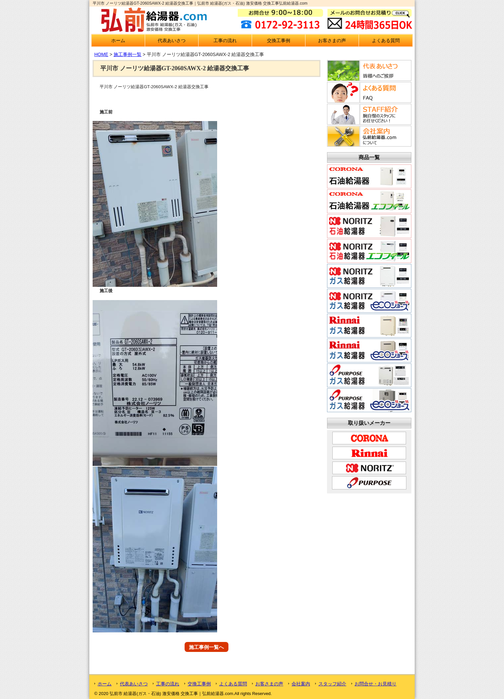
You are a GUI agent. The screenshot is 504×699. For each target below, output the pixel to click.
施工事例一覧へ (206, 647)
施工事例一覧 (127, 54)
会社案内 (301, 683)
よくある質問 (386, 40)
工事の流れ (225, 40)
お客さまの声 (332, 40)
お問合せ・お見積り (375, 683)
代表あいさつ (172, 40)
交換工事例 (278, 40)
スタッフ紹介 (332, 683)
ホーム (118, 40)
